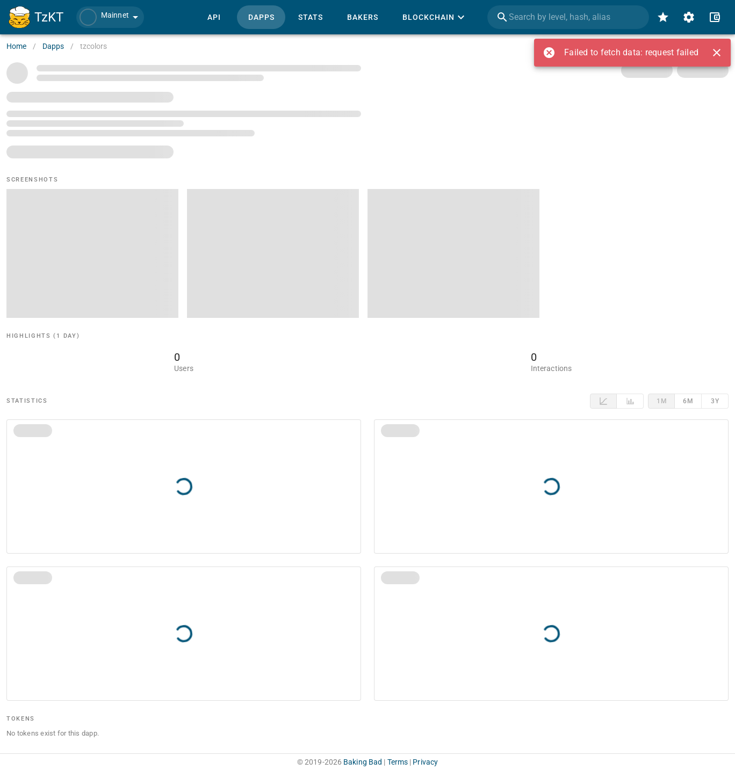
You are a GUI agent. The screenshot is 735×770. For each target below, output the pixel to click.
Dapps (53, 46)
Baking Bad (362, 762)
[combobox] (568, 17)
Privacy (425, 762)
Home (16, 46)
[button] (110, 17)
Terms (397, 762)
